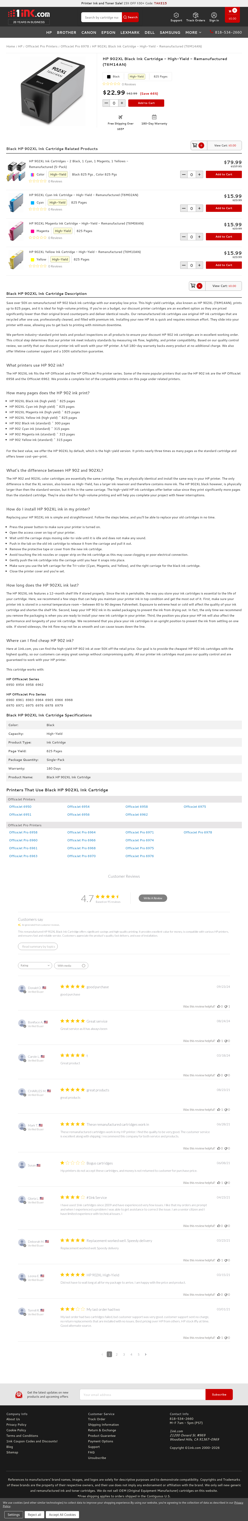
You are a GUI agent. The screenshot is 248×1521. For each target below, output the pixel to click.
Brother (66, 32)
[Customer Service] (124, 1414)
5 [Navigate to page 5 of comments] (139, 1354)
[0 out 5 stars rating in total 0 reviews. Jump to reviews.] (119, 84)
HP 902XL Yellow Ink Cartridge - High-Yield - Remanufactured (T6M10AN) (85, 251)
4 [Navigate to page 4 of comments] (131, 1354)
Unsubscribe (97, 1457)
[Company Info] (42, 1414)
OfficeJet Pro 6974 (139, 840)
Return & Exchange (102, 1430)
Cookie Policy (16, 1430)
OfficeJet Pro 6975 (139, 848)
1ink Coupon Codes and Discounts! (32, 1441)
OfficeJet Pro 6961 (23, 848)
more (193, 32)
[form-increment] (114, 103)
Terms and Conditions (22, 1435)
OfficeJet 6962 (136, 814)
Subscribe (219, 1394)
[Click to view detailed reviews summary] (38, 946)
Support (176, 17)
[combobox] (35, 965)
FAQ (91, 1452)
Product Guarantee (102, 1435)
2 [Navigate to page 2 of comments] (117, 1354)
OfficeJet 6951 (20, 814)
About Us (13, 1419)
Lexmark (130, 32)
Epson (108, 32)
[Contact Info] (206, 1414)
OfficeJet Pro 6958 (23, 832)
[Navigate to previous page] (102, 1354)
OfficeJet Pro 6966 (81, 840)
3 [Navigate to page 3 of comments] (124, 1354)
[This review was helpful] (218, 1006)
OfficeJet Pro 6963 (23, 856)
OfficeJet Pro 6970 (81, 856)
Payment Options (100, 1441)
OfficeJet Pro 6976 (139, 856)
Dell (149, 32)
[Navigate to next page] (145, 1354)
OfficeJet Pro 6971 (139, 832)
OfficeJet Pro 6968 (81, 848)
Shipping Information (103, 1424)
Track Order (96, 1419)
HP (49, 32)
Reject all (34, 1515)
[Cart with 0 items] (232, 15)
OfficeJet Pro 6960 (23, 840)
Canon (88, 32)
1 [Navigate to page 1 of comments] (109, 1354)
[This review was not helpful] (225, 1006)
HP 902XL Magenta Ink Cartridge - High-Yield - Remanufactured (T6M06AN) (86, 223)
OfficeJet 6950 (20, 806)
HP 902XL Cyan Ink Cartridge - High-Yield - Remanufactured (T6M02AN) (83, 194)
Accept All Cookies (62, 1515)
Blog (9, 1446)
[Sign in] (214, 17)
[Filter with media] (71, 965)
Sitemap (12, 1452)
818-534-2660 (181, 1418)
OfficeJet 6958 (136, 806)
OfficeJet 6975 (195, 806)
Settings (14, 1515)
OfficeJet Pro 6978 (198, 832)
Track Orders (195, 17)
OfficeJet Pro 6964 (81, 832)
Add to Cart (223, 174)
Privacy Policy (16, 1424)
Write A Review (153, 898)
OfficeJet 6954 (78, 806)
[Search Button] (130, 17)
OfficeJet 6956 (78, 814)
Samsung (169, 32)
